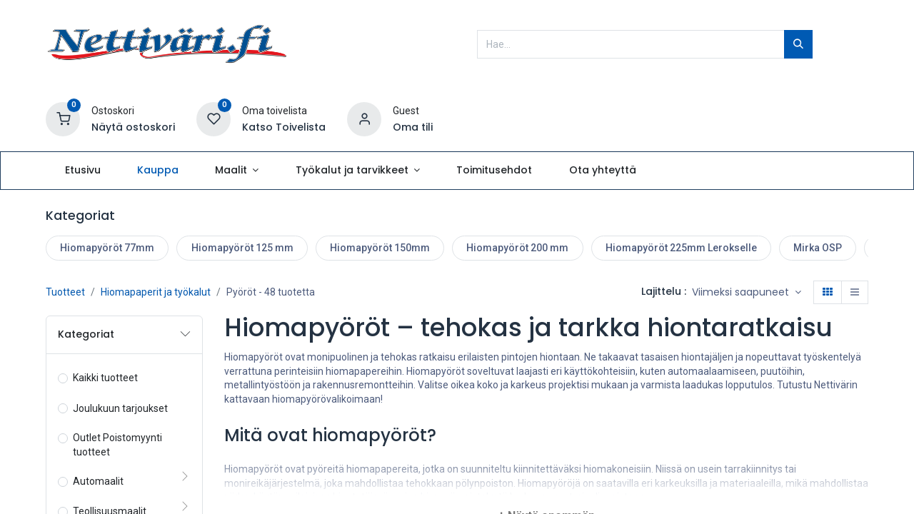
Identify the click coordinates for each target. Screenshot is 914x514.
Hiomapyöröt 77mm (107, 247)
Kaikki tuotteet (105, 377)
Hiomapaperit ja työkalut (156, 292)
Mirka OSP (817, 247)
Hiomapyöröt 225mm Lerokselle (681, 247)
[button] (746, 293)
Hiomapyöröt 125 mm (242, 247)
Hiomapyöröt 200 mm (517, 247)
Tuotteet (65, 292)
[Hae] (798, 44)
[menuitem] (82, 170)
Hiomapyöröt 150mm (380, 247)
